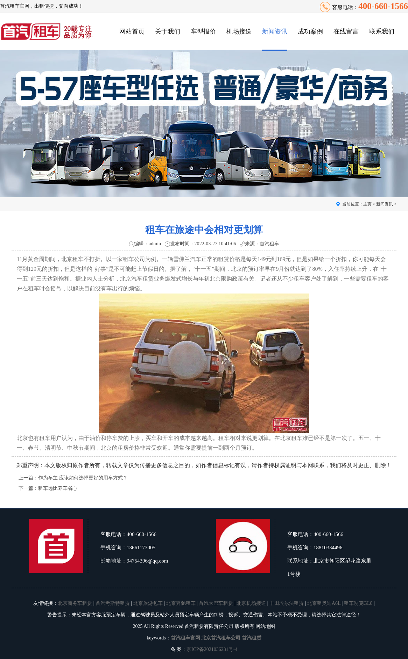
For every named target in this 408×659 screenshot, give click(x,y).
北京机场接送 (251, 603)
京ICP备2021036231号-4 (212, 649)
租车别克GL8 (358, 603)
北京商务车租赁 (75, 603)
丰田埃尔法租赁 (286, 603)
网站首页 (132, 31)
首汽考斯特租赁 (113, 603)
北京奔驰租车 (181, 603)
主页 (367, 204)
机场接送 (239, 31)
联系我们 (381, 31)
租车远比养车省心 (57, 488)
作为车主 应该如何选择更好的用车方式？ (83, 477)
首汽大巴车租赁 (216, 603)
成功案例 (310, 31)
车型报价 (203, 31)
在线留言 (346, 31)
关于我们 (167, 31)
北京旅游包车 (148, 603)
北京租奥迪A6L (323, 603)
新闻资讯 (274, 31)
